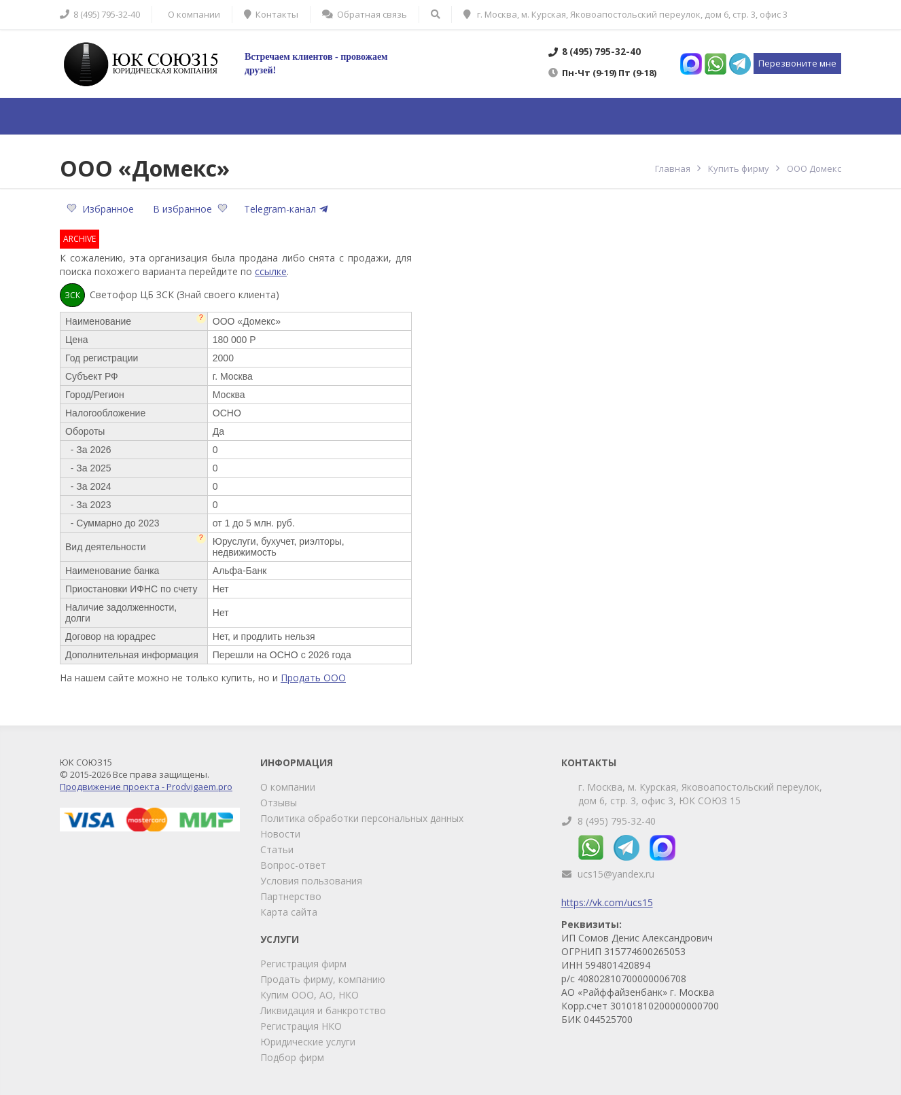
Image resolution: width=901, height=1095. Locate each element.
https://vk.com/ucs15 (607, 902)
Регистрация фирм (303, 963)
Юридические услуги (307, 1041)
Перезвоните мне (797, 63)
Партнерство (290, 896)
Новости (280, 833)
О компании (287, 786)
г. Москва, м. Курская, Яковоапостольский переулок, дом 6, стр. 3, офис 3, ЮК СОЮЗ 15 (700, 793)
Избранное (102, 208)
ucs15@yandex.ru (616, 873)
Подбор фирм (292, 1057)
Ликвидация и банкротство (323, 1010)
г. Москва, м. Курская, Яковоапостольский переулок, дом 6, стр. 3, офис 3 (625, 14)
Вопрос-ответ (293, 865)
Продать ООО (313, 677)
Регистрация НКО (301, 1026)
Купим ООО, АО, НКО (309, 994)
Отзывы (278, 802)
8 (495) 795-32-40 (617, 820)
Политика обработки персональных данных (361, 818)
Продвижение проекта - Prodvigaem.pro (146, 786)
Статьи (277, 849)
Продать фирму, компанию (322, 979)
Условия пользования (311, 880)
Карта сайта (288, 911)
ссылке (271, 271)
